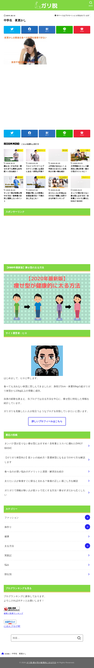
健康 (6, 536)
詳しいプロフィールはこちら (47, 421)
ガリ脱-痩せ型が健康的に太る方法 (41, 662)
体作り (8, 527)
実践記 (8, 555)
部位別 (8, 574)
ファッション (11, 517)
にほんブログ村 (12, 626)
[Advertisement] (47, 95)
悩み (6, 564)
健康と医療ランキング (13, 613)
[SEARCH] (90, 4)
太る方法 (9, 546)
